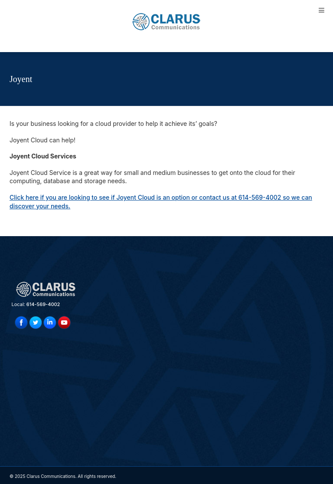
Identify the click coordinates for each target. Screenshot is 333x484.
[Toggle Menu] (321, 10)
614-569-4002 (43, 304)
